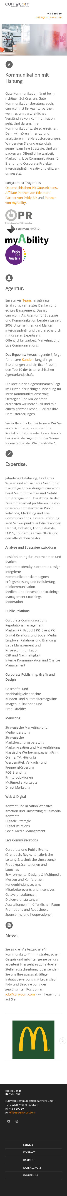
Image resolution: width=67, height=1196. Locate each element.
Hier (23, 964)
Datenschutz (32, 1167)
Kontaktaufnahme (18, 433)
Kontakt (29, 1152)
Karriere (29, 1160)
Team (27, 300)
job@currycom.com (20, 994)
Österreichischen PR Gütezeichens (31, 187)
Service (28, 1144)
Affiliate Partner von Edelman (27, 192)
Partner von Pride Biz (21, 197)
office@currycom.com (49, 17)
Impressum (30, 1175)
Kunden (27, 359)
